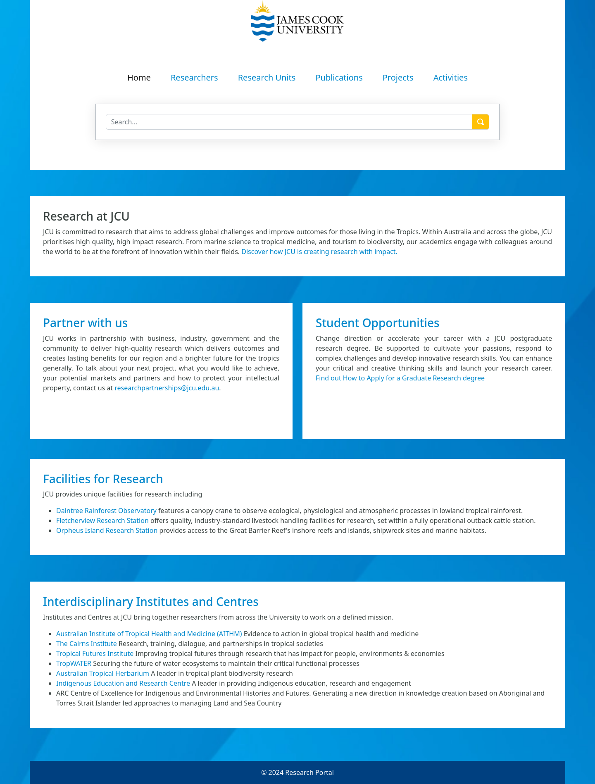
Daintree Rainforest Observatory (106, 510)
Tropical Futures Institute (94, 653)
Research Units (267, 77)
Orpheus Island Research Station (106, 530)
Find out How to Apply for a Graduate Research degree (400, 377)
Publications (338, 77)
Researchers (194, 77)
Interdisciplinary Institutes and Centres (151, 601)
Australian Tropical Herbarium (102, 673)
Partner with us (85, 322)
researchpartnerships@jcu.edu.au (166, 387)
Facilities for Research (103, 479)
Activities (450, 77)
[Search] (289, 122)
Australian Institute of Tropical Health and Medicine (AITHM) (149, 633)
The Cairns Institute (86, 643)
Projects (398, 77)
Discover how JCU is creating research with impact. (319, 251)
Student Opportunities (378, 322)
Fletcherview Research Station (102, 520)
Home (139, 77)
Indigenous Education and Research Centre (123, 683)
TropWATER (73, 663)
